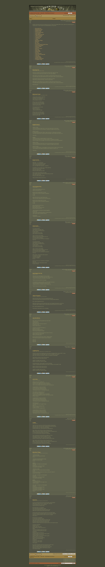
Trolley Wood (38, 56)
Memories (37, 41)
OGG (43, 70)
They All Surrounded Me (40, 54)
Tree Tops (37, 55)
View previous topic (66, 15)
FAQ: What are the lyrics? (49, 13)
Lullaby (36, 39)
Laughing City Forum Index (35, 13)
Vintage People (38, 57)
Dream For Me (38, 31)
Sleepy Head (37, 51)
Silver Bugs (37, 50)
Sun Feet (37, 52)
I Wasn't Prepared (38, 35)
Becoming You (38, 28)
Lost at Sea (37, 38)
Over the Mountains (39, 45)
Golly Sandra (38, 33)
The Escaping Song (39, 32)
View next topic (72, 15)
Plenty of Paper (38, 46)
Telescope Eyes (38, 53)
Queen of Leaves (38, 48)
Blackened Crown (38, 29)
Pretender (37, 47)
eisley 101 (42, 13)
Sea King (37, 49)
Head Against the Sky (39, 34)
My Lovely (37, 43)
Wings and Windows (39, 58)
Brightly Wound (38, 30)
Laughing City (38, 37)
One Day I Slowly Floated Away (41, 44)
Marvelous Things (39, 40)
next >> (74, 13)
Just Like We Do (38, 36)
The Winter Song (38, 59)
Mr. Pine (37, 42)
